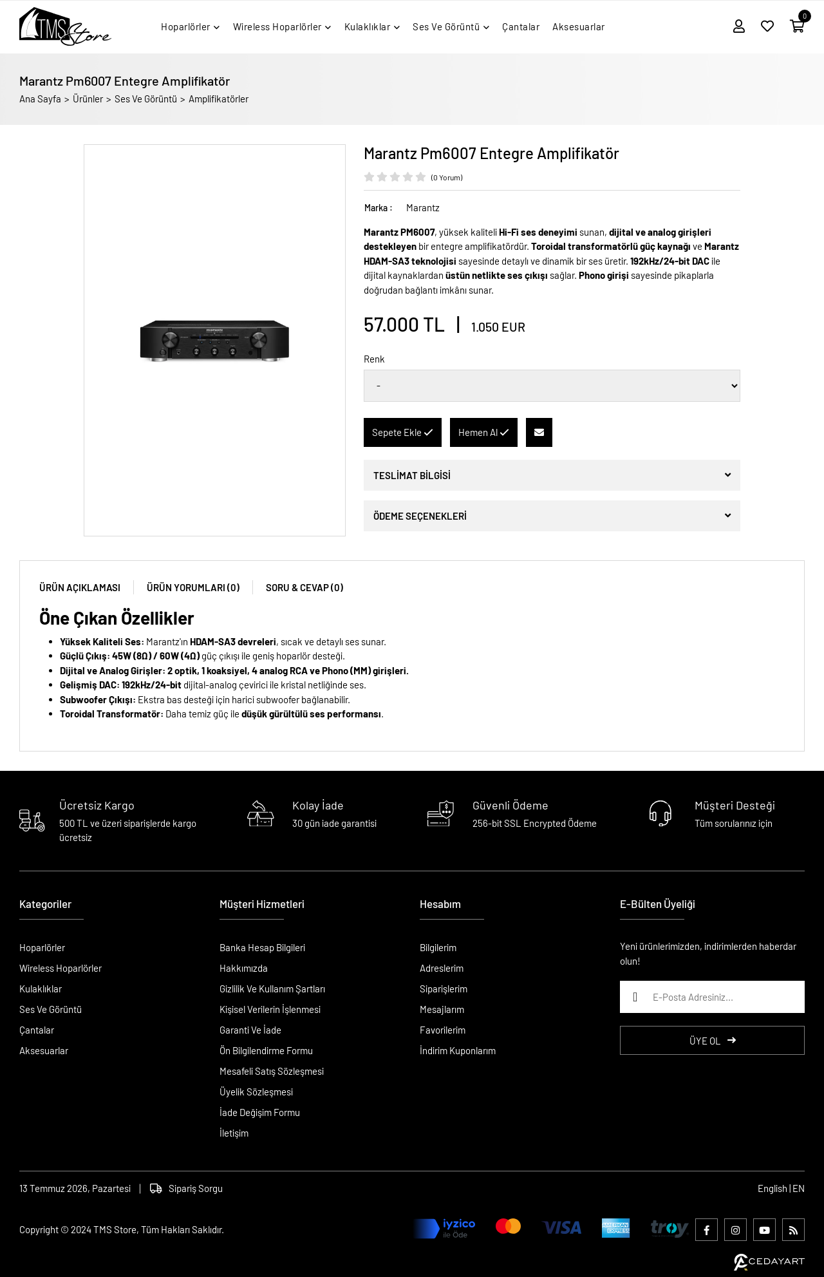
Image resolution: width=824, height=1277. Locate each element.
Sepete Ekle (402, 432)
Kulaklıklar (40, 988)
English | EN (781, 1188)
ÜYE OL (712, 1040)
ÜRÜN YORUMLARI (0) (193, 587)
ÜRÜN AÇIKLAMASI (79, 587)
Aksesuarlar (43, 1050)
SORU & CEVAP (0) (304, 587)
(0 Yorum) (446, 177)
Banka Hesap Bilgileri (262, 947)
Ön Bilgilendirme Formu (266, 1050)
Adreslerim (442, 968)
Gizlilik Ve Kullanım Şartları (272, 988)
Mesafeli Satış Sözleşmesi (272, 1071)
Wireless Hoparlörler (60, 968)
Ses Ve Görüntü (146, 98)
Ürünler (88, 98)
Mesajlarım (442, 1009)
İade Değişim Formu (260, 1112)
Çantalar (36, 1030)
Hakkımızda (244, 968)
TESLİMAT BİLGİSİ (412, 475)
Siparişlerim (443, 988)
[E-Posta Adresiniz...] (712, 997)
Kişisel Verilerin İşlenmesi (270, 1009)
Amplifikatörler (218, 98)
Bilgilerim (438, 947)
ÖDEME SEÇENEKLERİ (420, 516)
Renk (374, 358)
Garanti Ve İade (250, 1030)
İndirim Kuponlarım (458, 1050)
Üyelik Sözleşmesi (256, 1091)
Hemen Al (483, 432)
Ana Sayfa (40, 98)
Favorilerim (442, 1030)
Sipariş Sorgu (186, 1188)
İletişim (234, 1133)
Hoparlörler (42, 947)
